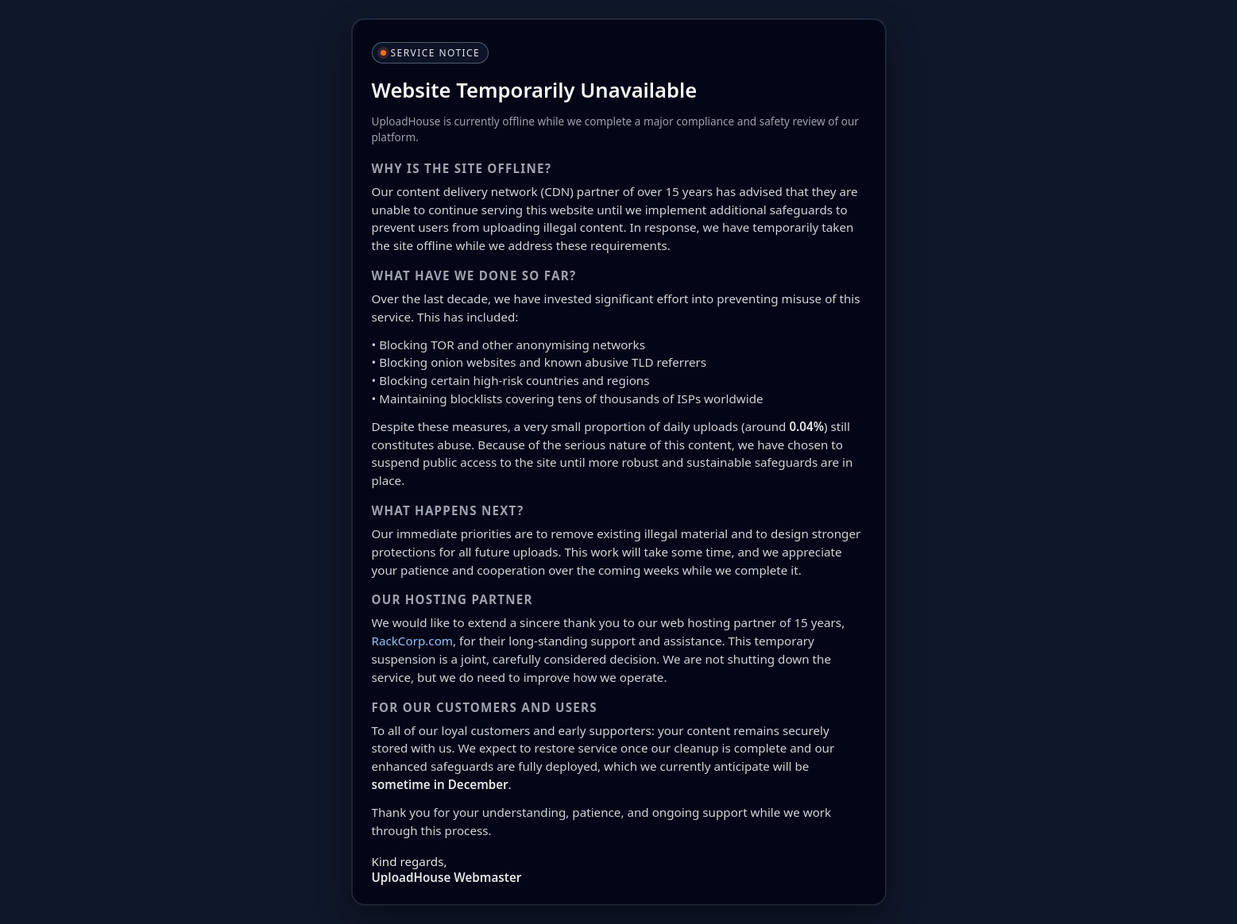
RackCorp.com (413, 641)
